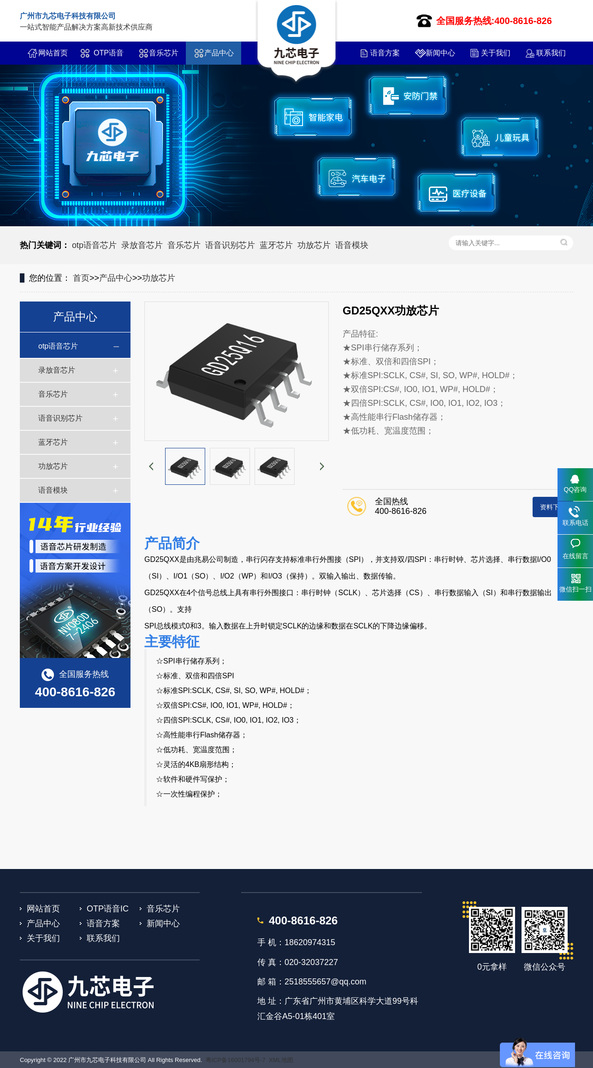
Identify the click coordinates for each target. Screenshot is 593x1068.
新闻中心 (440, 53)
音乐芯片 (163, 53)
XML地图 (281, 1059)
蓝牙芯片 (276, 245)
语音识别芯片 (230, 245)
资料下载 (553, 507)
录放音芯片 (142, 245)
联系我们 (551, 53)
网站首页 (53, 53)
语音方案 (385, 53)
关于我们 (495, 53)
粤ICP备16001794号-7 (236, 1059)
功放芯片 (314, 245)
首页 (81, 278)
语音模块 (351, 245)
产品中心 (219, 53)
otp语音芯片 (94, 245)
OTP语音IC (109, 57)
